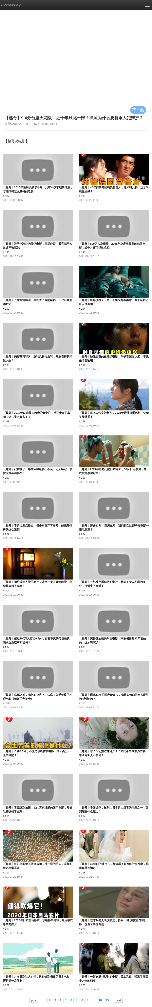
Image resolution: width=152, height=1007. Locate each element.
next (118, 1000)
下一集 (138, 110)
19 (107, 1000)
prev (33, 1000)
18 (100, 1000)
